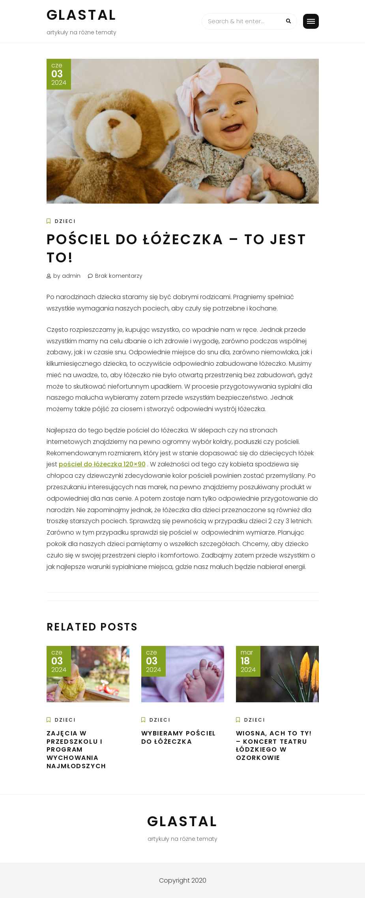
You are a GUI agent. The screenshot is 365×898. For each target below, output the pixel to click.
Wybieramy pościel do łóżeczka (178, 737)
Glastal (82, 15)
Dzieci (65, 221)
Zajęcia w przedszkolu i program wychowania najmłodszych (76, 750)
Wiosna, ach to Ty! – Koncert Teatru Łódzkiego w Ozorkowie (274, 745)
